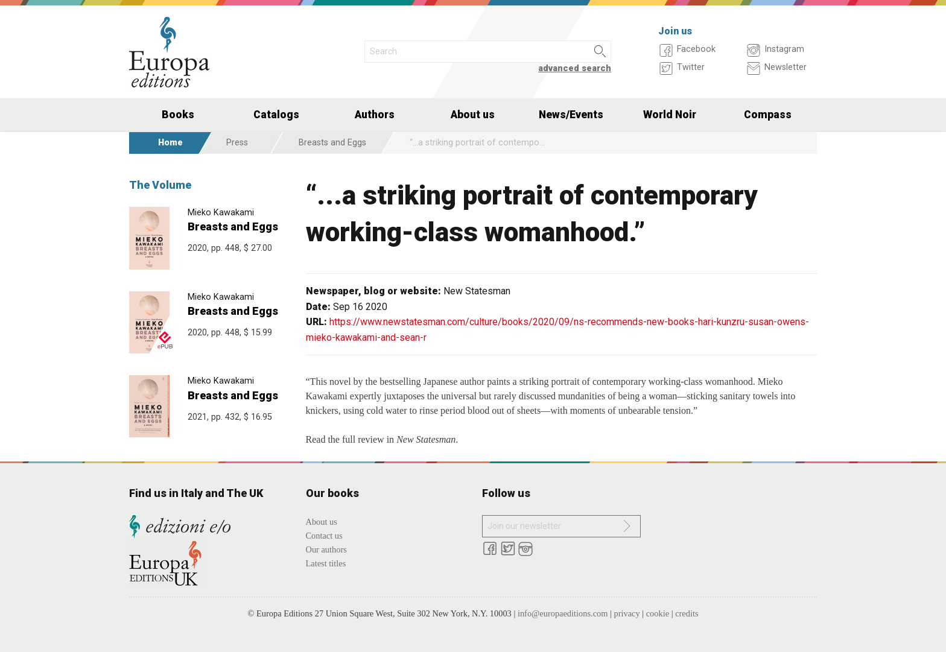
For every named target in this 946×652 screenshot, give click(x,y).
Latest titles (326, 563)
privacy (627, 613)
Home (170, 143)
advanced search (574, 68)
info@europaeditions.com (563, 613)
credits (686, 613)
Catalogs (276, 115)
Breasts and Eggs (332, 143)
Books (178, 115)
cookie (657, 613)
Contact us (324, 535)
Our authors (326, 549)
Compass (768, 115)
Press (237, 143)
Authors (375, 115)
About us (473, 115)
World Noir (669, 115)
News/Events (571, 115)
